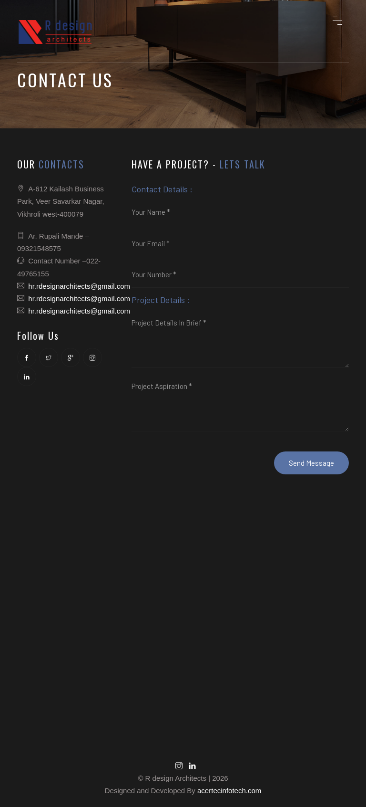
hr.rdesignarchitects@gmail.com (79, 286)
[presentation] (204, 455)
